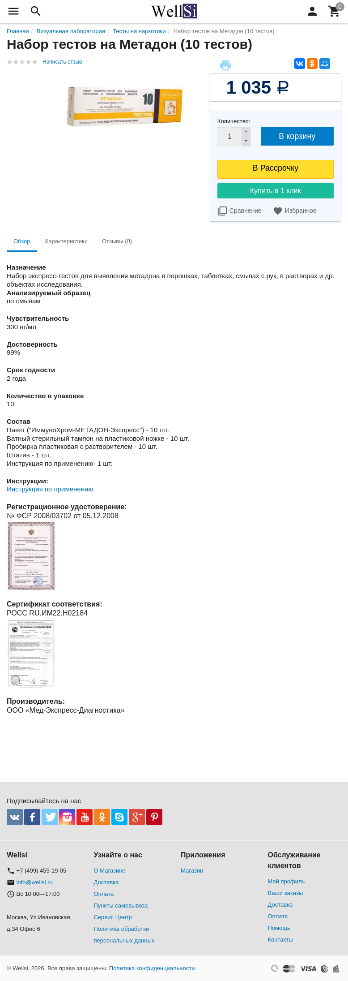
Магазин (192, 870)
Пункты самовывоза (121, 905)
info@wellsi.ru (35, 882)
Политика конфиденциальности (152, 968)
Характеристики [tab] (66, 241)
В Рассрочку (276, 168)
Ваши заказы (285, 893)
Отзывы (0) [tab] (117, 241)
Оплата (104, 894)
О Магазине (110, 870)
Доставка (106, 882)
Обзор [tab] (21, 241)
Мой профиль (286, 881)
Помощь (279, 928)
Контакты (280, 939)
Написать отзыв (62, 62)
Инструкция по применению (50, 489)
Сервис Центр (113, 917)
